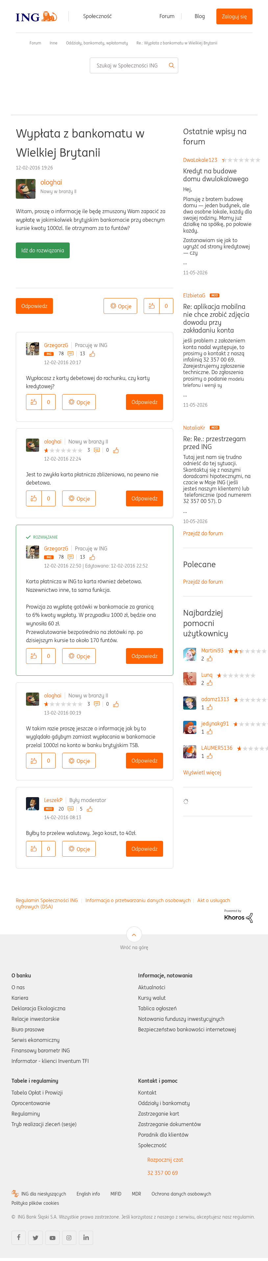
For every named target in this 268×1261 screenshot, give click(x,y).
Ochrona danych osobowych (181, 1194)
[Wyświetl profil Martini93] (214, 650)
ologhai (51, 182)
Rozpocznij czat (165, 1159)
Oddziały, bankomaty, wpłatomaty (97, 42)
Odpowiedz (34, 306)
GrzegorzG (56, 345)
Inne (54, 42)
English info (88, 1194)
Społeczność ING (18, 42)
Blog (200, 16)
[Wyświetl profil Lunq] (208, 674)
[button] (151, 306)
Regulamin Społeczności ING (47, 900)
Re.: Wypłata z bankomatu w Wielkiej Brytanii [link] (176, 42)
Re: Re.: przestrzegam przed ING (214, 443)
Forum (167, 16)
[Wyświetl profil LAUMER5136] (218, 747)
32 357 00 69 (162, 1173)
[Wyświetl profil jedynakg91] (216, 723)
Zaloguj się (234, 16)
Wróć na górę (134, 947)
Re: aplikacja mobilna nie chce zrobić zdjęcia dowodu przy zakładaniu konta (216, 318)
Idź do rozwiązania (42, 250)
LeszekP (53, 800)
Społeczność (97, 16)
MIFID (115, 1194)
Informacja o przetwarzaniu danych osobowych (138, 900)
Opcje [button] (125, 306)
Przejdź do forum (203, 533)
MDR (136, 1194)
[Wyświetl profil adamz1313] (216, 699)
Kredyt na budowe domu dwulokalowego (215, 175)
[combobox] (134, 65)
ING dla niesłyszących (43, 1194)
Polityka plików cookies (35, 1203)
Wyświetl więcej (202, 772)
